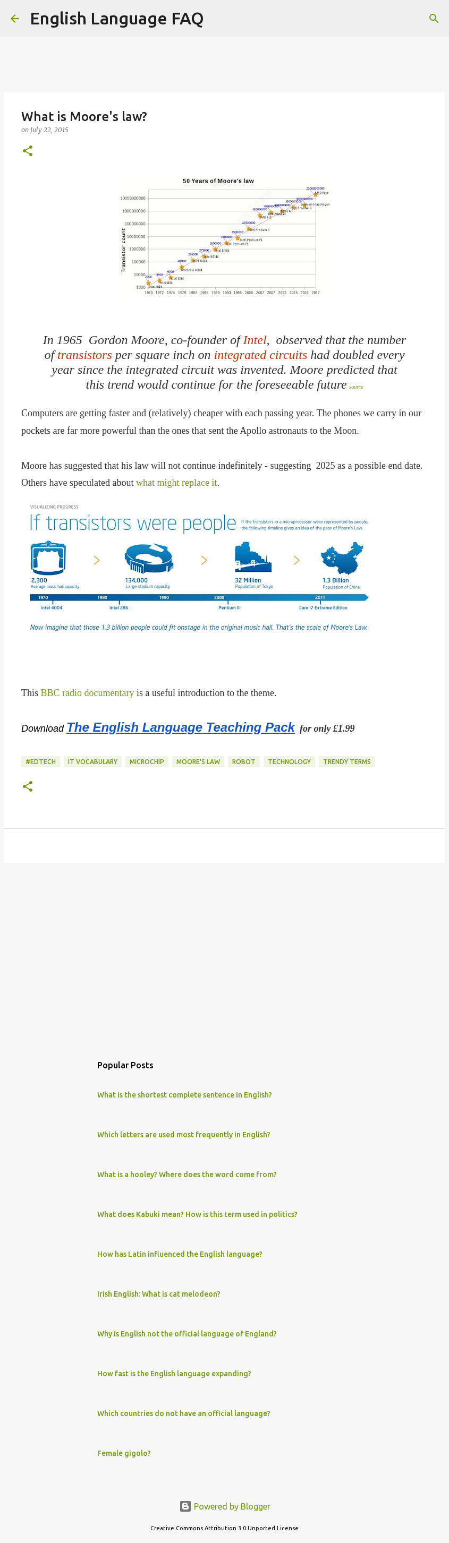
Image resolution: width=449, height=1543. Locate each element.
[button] (27, 151)
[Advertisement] (224, 953)
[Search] (219, 18)
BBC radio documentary (87, 693)
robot (244, 761)
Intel (255, 340)
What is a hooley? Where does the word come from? (187, 1174)
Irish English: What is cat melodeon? (159, 1294)
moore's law (198, 761)
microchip (147, 761)
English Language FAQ (117, 18)
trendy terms (347, 761)
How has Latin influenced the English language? (179, 1254)
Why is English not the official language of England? (187, 1334)
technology (289, 761)
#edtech (41, 761)
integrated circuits (261, 355)
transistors (84, 355)
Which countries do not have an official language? (183, 1413)
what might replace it (176, 482)
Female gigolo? (124, 1453)
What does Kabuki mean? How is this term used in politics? (197, 1214)
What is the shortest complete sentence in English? (184, 1095)
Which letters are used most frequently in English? (183, 1134)
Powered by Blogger (224, 1506)
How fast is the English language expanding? (174, 1373)
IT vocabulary (92, 761)
